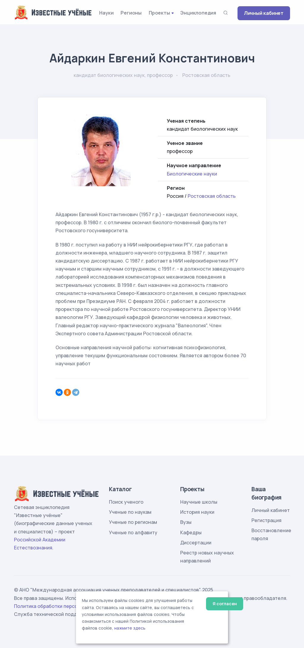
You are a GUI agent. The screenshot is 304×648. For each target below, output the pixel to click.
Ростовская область (212, 196)
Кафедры (191, 532)
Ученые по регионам (133, 522)
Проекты (159, 13)
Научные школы (198, 502)
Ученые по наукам (130, 512)
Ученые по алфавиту (133, 532)
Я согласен (225, 603)
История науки (197, 512)
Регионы (131, 13)
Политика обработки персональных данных (65, 606)
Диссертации (195, 542)
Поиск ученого (126, 502)
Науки (106, 13)
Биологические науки (192, 173)
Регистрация (266, 520)
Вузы (185, 522)
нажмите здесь (129, 628)
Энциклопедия (198, 13)
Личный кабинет (264, 13)
